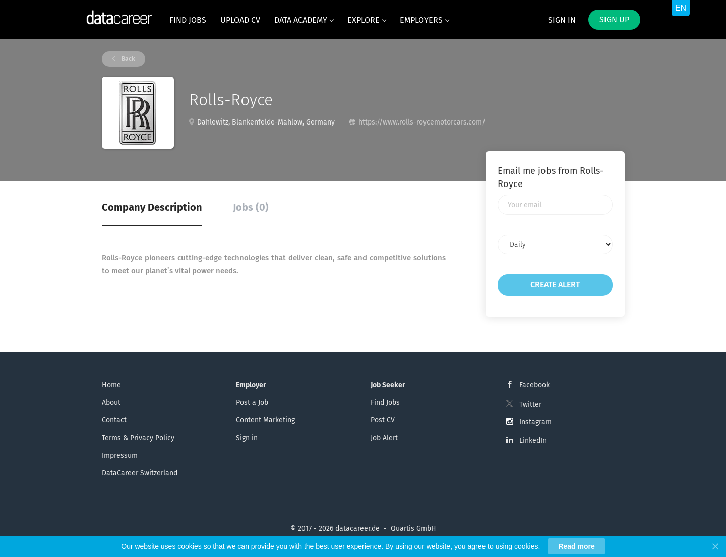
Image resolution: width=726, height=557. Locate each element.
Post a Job (252, 402)
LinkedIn (533, 440)
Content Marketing (265, 420)
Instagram (535, 422)
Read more (576, 546)
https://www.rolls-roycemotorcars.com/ (422, 122)
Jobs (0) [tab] (251, 207)
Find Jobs (385, 402)
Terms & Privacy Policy (138, 438)
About (111, 402)
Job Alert (384, 438)
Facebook (534, 385)
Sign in (562, 20)
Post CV (383, 420)
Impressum (120, 455)
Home (111, 385)
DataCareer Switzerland (139, 473)
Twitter (530, 404)
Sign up (614, 19)
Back (127, 59)
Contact (114, 420)
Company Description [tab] (152, 207)
